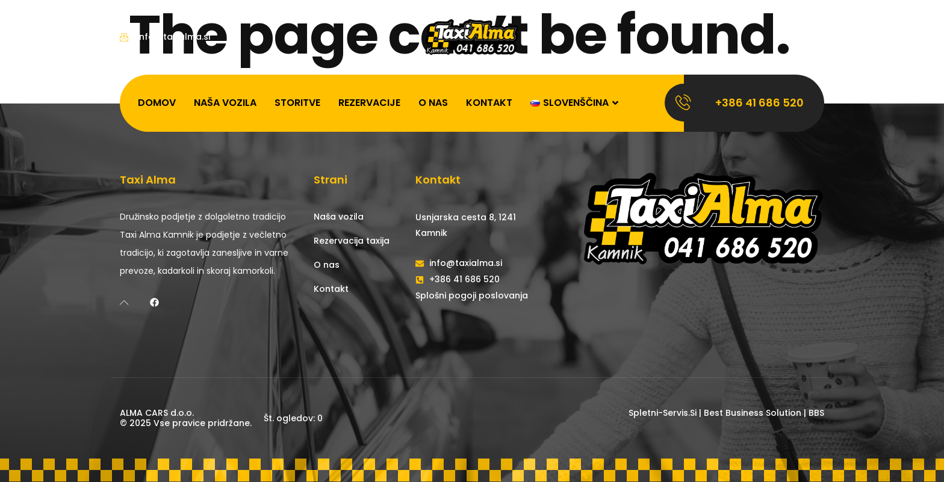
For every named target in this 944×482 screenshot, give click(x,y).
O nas (433, 103)
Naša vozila (225, 103)
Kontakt (489, 103)
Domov (157, 103)
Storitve (297, 103)
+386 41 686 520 (759, 102)
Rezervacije (369, 103)
